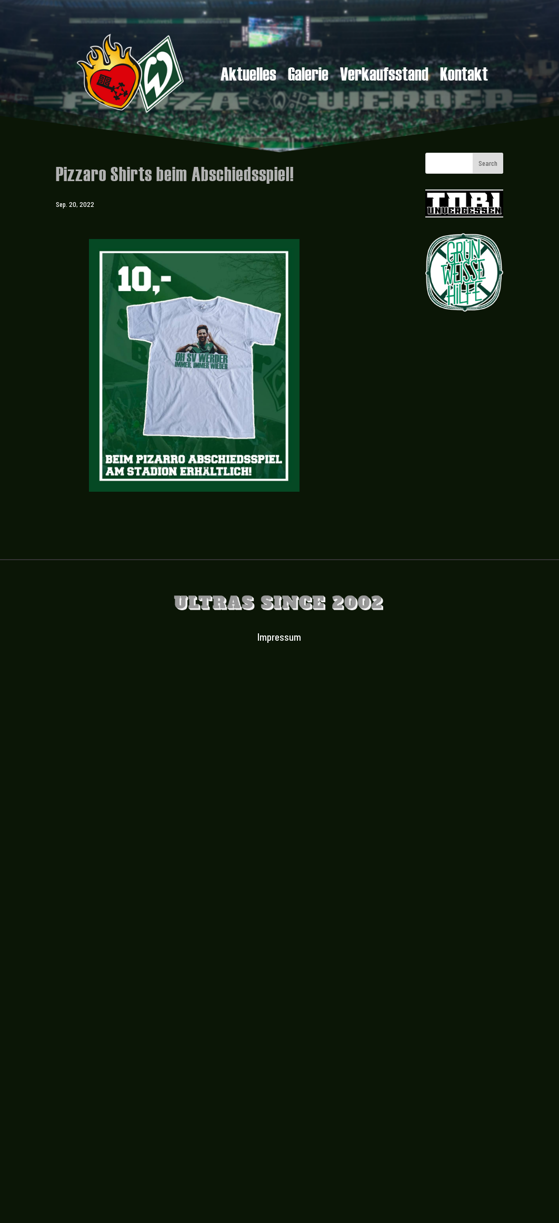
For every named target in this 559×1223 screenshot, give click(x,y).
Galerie (308, 75)
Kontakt (464, 75)
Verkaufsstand (384, 75)
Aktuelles (248, 75)
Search (487, 162)
